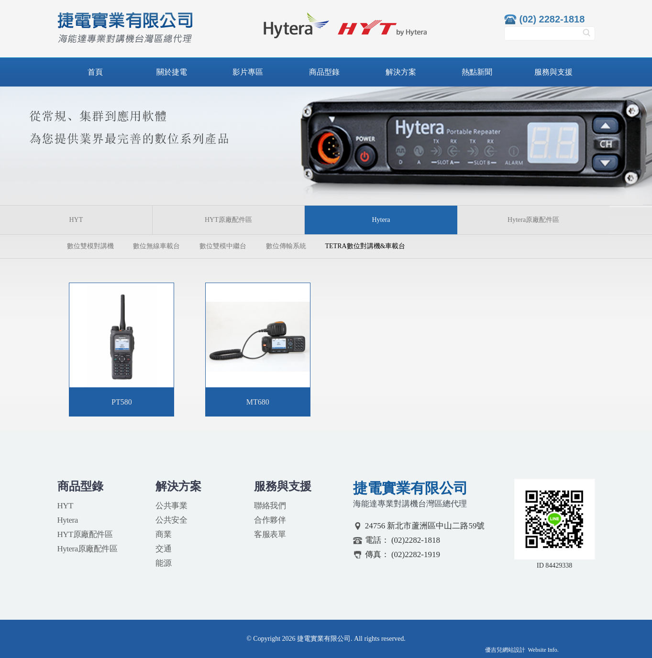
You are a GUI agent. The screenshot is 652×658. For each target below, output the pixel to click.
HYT (76, 219)
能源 (163, 563)
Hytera (67, 520)
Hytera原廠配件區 (533, 219)
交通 (163, 548)
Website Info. (543, 650)
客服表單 (270, 534)
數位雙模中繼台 (222, 246)
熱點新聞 (477, 72)
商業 (163, 534)
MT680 (257, 402)
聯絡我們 (270, 505)
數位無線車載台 (156, 246)
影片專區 (247, 72)
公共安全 (171, 520)
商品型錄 (324, 72)
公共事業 (171, 505)
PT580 (121, 402)
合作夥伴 (270, 520)
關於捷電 (171, 72)
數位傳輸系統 (286, 246)
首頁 (95, 72)
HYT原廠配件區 (228, 219)
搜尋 (586, 36)
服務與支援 (553, 72)
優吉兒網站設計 (505, 650)
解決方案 (401, 72)
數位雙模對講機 (90, 246)
